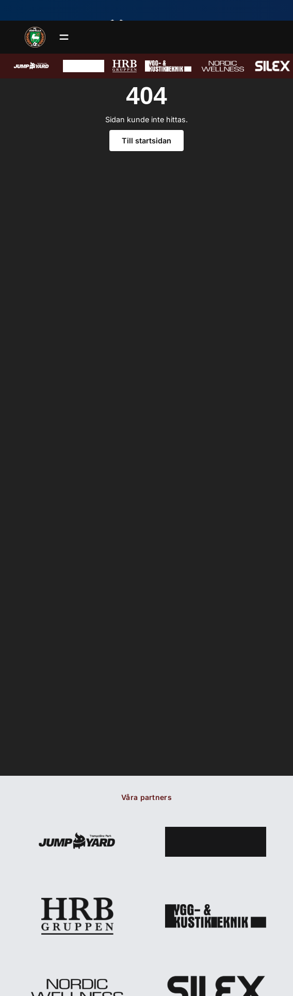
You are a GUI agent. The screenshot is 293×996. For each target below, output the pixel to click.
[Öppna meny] (64, 37)
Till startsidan (146, 140)
